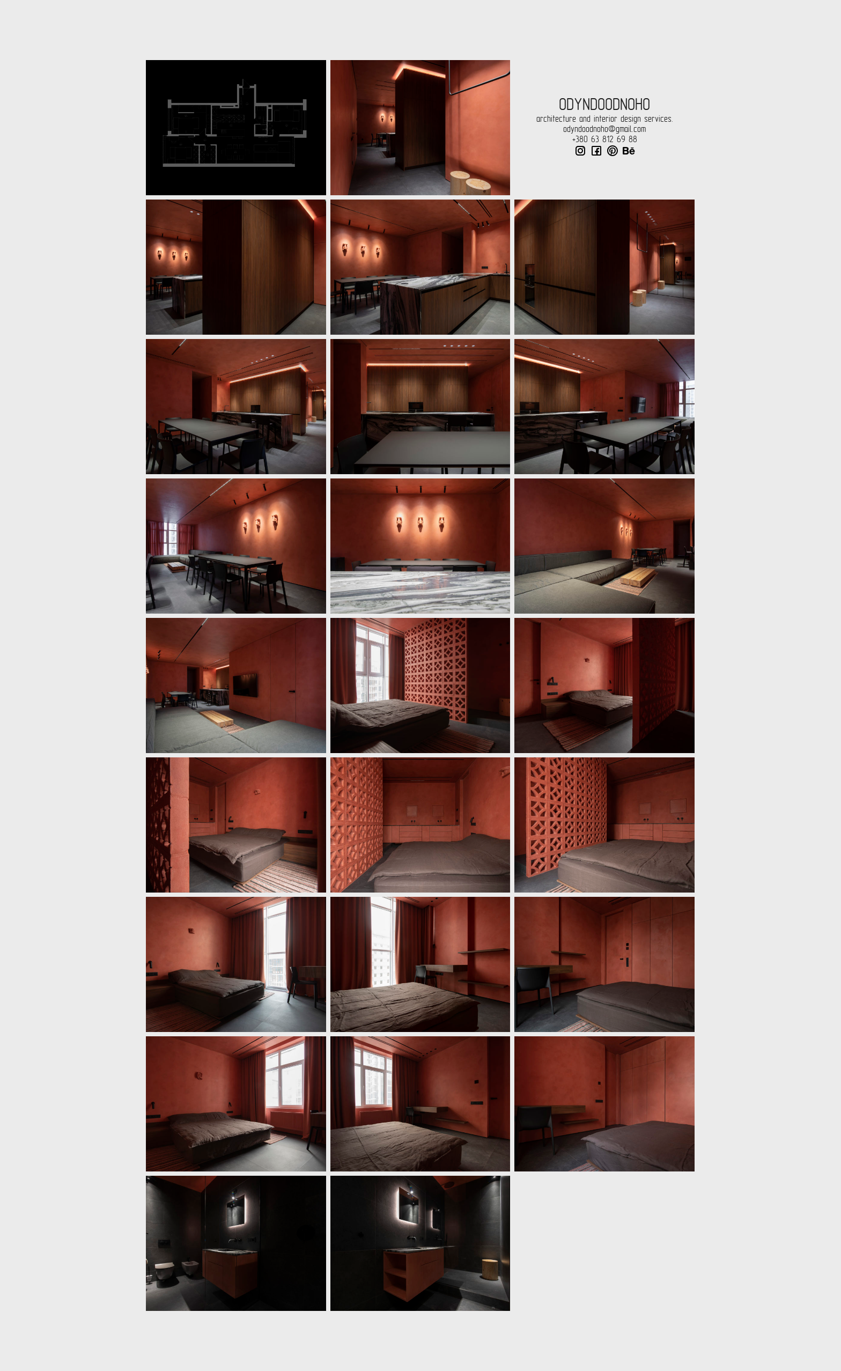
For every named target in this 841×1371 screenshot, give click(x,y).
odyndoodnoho (604, 104)
